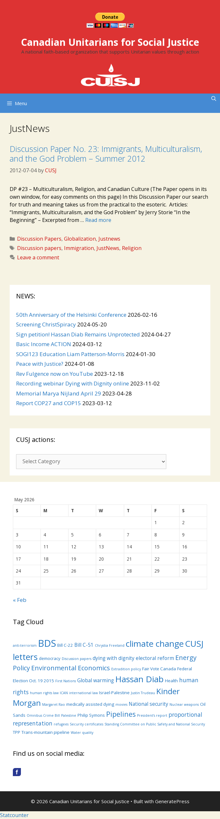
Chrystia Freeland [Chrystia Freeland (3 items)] (109, 645)
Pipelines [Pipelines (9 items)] (121, 714)
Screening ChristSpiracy (46, 324)
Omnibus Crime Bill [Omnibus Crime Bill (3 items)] (43, 715)
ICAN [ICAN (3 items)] (64, 693)
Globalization (80, 238)
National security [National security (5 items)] (148, 703)
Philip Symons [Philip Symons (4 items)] (91, 715)
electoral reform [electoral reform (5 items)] (155, 658)
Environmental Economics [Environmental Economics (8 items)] (70, 668)
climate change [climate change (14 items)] (155, 643)
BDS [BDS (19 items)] (47, 643)
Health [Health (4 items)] (171, 681)
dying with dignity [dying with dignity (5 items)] (113, 658)
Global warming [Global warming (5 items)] (95, 680)
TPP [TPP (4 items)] (16, 732)
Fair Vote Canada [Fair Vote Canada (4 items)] (159, 669)
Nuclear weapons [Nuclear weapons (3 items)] (184, 704)
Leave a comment (38, 257)
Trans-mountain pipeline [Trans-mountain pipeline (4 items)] (45, 732)
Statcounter (14, 815)
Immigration (79, 248)
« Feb (19, 600)
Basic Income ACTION (43, 344)
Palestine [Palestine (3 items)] (68, 715)
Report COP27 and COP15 (48, 403)
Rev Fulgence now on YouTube (54, 373)
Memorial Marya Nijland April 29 (58, 393)
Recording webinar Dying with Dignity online (72, 383)
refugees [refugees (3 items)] (61, 724)
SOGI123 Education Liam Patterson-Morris (70, 354)
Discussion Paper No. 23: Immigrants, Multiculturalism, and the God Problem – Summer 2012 (106, 153)
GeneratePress (172, 801)
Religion (132, 248)
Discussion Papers (39, 238)
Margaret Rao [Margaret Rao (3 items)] (53, 704)
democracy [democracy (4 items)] (49, 658)
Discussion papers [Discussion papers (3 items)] (76, 658)
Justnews (109, 238)
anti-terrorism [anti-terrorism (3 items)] (25, 645)
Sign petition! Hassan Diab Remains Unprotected (78, 334)
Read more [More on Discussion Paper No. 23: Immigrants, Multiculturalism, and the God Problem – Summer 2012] (98, 220)
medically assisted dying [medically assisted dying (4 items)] (90, 704)
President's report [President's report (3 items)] (152, 715)
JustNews (107, 248)
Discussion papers (39, 248)
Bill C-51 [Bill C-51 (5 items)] (84, 644)
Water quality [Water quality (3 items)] (82, 732)
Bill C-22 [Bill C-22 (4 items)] (65, 645)
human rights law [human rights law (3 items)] (44, 693)
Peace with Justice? (39, 363)
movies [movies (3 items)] (121, 704)
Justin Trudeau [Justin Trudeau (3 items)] (143, 693)
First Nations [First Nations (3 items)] (65, 681)
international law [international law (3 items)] (83, 693)
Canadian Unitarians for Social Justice (110, 42)
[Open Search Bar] (213, 98)
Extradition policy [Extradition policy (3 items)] (126, 669)
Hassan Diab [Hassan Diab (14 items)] (139, 679)
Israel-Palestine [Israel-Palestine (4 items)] (114, 692)
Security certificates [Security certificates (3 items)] (86, 724)
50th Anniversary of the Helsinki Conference (71, 314)
